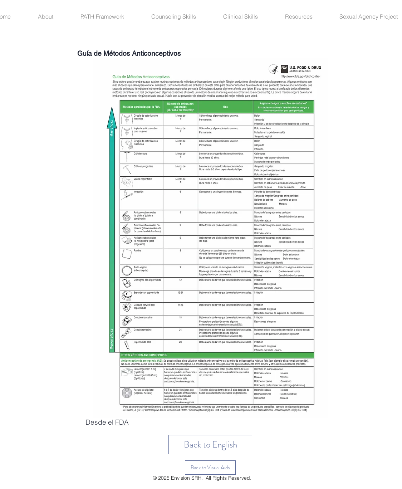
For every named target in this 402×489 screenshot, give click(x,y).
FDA (122, 422)
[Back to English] (210, 444)
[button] (54, 16)
